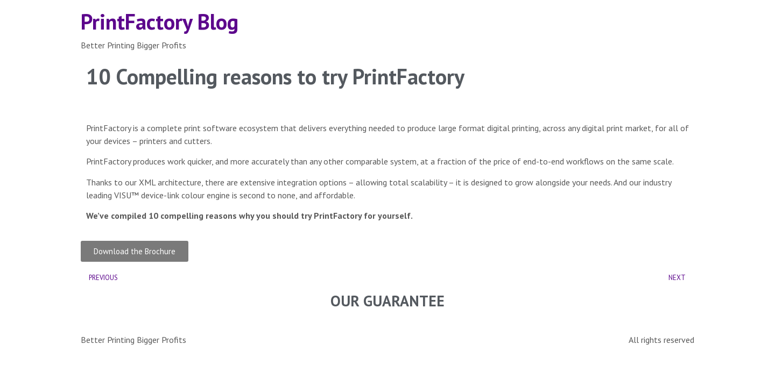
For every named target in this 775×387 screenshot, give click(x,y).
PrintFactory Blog (159, 21)
